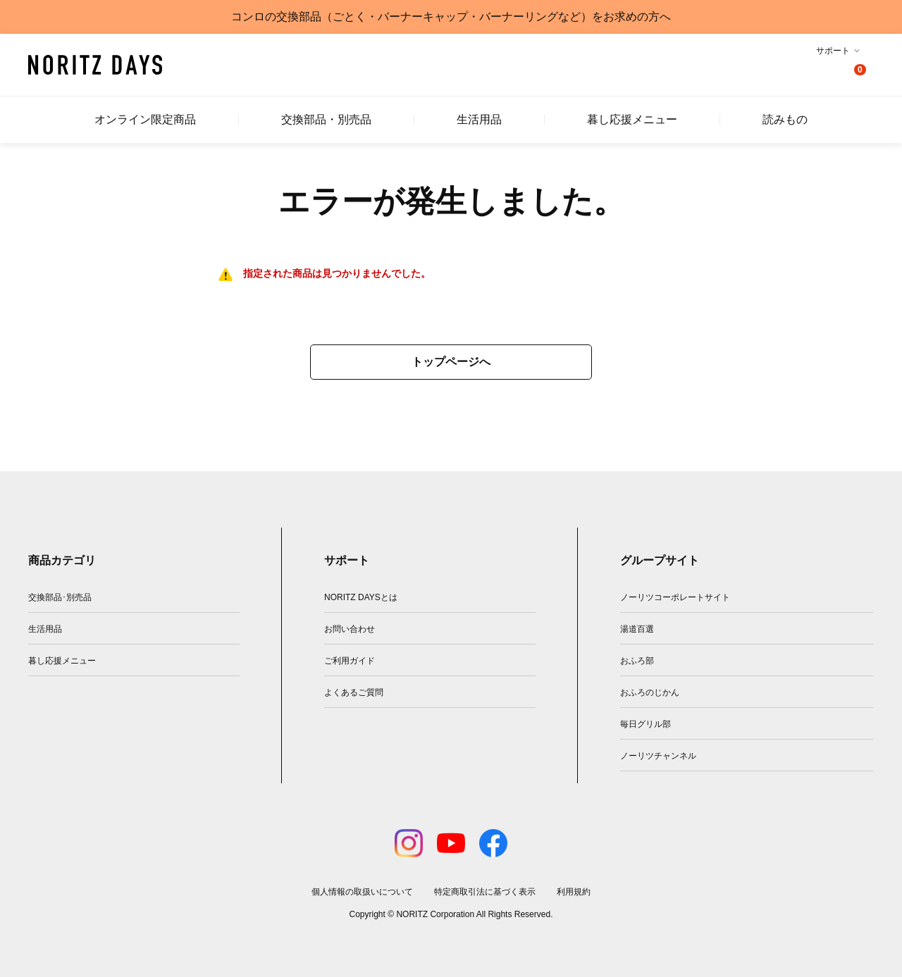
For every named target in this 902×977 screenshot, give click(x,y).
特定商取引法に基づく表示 (485, 892)
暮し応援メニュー (632, 119)
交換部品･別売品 (60, 597)
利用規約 (574, 892)
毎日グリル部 (645, 724)
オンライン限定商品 (145, 119)
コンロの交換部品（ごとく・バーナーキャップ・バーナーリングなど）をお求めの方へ (451, 17)
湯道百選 (637, 629)
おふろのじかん (649, 692)
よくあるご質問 (353, 692)
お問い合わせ (349, 629)
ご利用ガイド (349, 661)
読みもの (785, 119)
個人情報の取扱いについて (362, 892)
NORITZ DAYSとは (360, 597)
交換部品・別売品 (326, 119)
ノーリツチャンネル (658, 756)
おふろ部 (637, 661)
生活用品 (479, 119)
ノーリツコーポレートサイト (675, 597)
